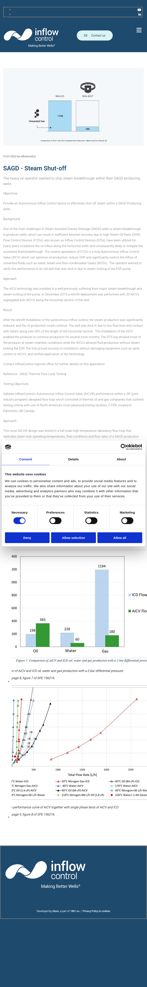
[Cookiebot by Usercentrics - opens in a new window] (123, 447)
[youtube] (139, 10)
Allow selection (73, 537)
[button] (110, 30)
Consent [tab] (25, 459)
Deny (27, 537)
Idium (55, 911)
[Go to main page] (31, 47)
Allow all (119, 537)
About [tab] (121, 459)
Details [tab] (73, 459)
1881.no (75, 911)
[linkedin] (139, 14)
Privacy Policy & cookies (96, 911)
